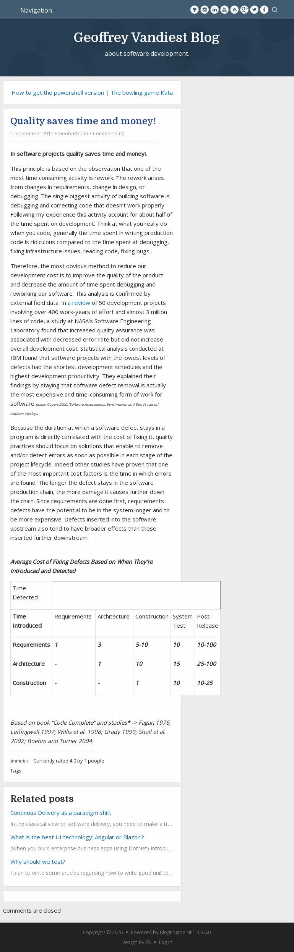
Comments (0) (108, 133)
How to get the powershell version (57, 92)
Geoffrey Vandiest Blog (147, 37)
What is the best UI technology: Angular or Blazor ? (77, 837)
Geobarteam (73, 133)
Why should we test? (37, 861)
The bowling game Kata (141, 92)
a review (79, 302)
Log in (165, 942)
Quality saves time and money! (83, 121)
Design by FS (136, 942)
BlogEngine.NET (177, 932)
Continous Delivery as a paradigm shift (60, 812)
